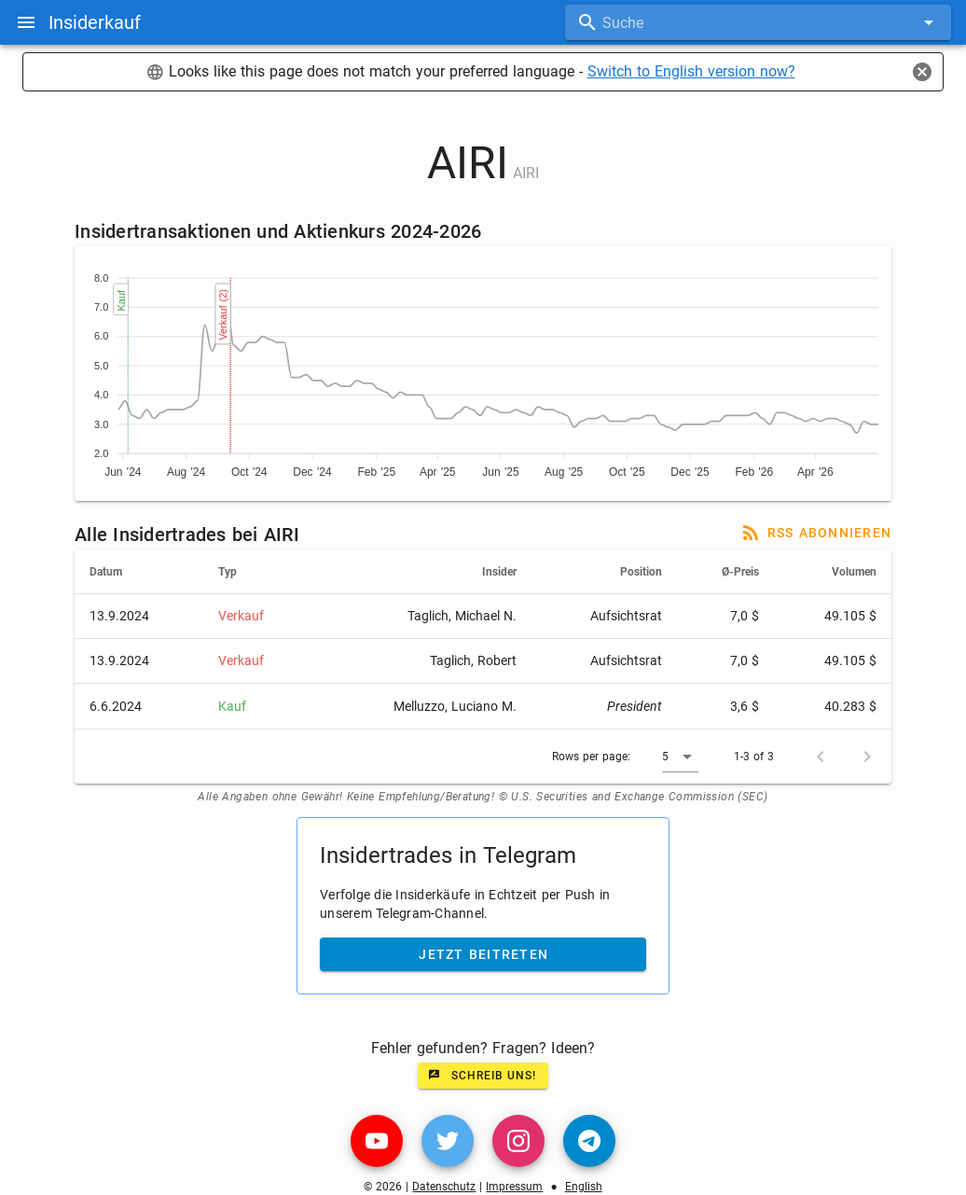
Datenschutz (444, 1186)
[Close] (922, 72)
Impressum (514, 1186)
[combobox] (758, 22)
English (583, 1186)
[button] (680, 756)
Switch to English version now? (691, 71)
